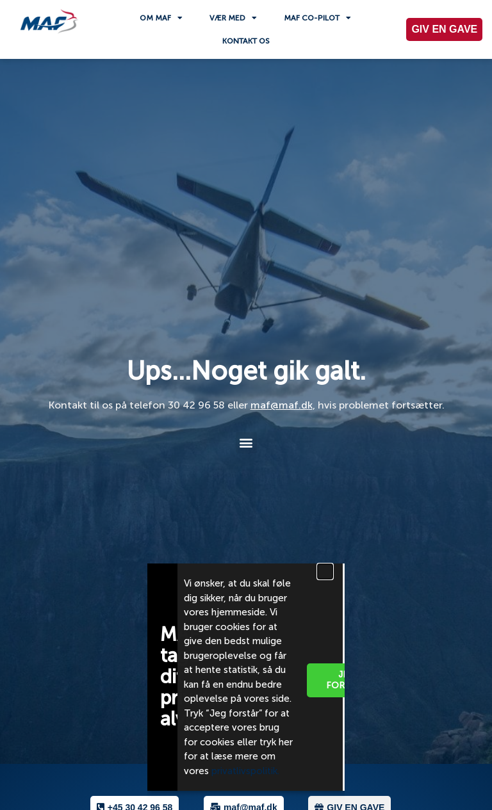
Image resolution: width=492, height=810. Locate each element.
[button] (325, 571)
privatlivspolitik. (246, 771)
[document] (246, 405)
